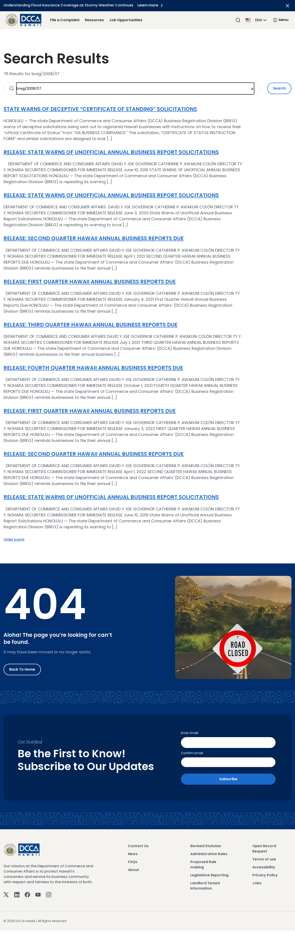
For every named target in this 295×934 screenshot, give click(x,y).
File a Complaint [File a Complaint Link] (65, 20)
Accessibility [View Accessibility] (263, 866)
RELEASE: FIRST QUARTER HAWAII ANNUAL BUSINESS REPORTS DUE (90, 281)
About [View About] (133, 868)
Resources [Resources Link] (94, 20)
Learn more (151, 5)
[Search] (238, 20)
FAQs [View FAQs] (132, 861)
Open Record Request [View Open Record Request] (264, 848)
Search (279, 88)
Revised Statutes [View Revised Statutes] (205, 845)
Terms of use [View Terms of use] (264, 858)
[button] (257, 19)
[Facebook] (27, 893)
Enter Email (189, 733)
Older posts (14, 539)
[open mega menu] (280, 20)
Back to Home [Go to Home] (22, 669)
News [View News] (133, 853)
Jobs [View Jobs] (256, 882)
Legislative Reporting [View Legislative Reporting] (209, 874)
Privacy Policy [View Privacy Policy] (265, 874)
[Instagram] (48, 893)
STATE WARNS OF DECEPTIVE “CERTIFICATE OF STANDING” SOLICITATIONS (100, 109)
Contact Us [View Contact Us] (138, 845)
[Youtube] (38, 893)
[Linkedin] (16, 893)
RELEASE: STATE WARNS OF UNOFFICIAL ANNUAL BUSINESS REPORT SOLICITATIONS (111, 152)
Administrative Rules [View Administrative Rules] (208, 853)
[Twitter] (6, 893)
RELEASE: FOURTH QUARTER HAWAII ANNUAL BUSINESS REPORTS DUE (93, 367)
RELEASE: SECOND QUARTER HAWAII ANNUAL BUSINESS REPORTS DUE (94, 238)
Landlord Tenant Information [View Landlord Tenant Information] (205, 885)
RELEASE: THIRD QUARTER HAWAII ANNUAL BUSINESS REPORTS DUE (90, 324)
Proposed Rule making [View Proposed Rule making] (203, 863)
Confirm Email (192, 752)
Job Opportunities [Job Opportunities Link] (125, 20)
